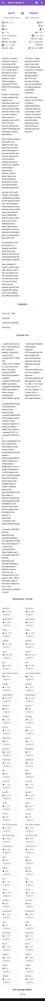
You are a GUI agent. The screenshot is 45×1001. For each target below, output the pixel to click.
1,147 (7, 32)
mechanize (7, 846)
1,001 (7, 914)
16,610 (8, 698)
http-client (16, 18)
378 (6, 817)
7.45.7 (8, 45)
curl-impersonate (10, 673)
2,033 (7, 839)
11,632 (8, 893)
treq (4, 857)
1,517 (7, 806)
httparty (33, 13)
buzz (4, 943)
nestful (5, 900)
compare (6, 614)
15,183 (8, 633)
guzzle (5, 792)
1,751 (7, 785)
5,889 (40, 32)
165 (6, 968)
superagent (7, 695)
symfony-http (8, 835)
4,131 (7, 763)
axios (4, 651)
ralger (4, 965)
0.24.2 (37, 36)
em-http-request (9, 824)
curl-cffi (5, 781)
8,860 (7, 622)
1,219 (7, 828)
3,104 (7, 979)
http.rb (5, 976)
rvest (4, 803)
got (3, 662)
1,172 (7, 730)
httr (3, 770)
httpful (5, 954)
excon (5, 727)
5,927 (7, 720)
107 (6, 925)
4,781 (7, 882)
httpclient (6, 738)
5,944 (7, 676)
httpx (4, 630)
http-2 (5, 868)
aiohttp (5, 641)
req (3, 878)
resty (4, 889)
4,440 (7, 849)
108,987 (9, 655)
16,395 (8, 644)
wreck (5, 814)
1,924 (7, 947)
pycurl (11, 13)
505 (6, 904)
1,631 (7, 687)
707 (6, 741)
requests (6, 608)
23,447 (8, 795)
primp (4, 705)
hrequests (7, 911)
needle (5, 684)
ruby (27, 18)
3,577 (7, 936)
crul (4, 922)
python (7, 18)
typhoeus (6, 759)
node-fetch (7, 619)
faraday (5, 716)
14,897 (8, 666)
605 (6, 860)
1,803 (7, 958)
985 (6, 774)
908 (6, 871)
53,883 (8, 611)
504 (6, 709)
